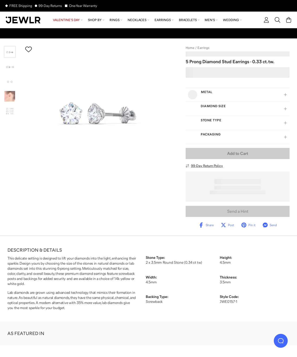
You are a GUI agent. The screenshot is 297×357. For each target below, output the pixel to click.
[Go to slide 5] (10, 111)
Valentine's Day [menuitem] (68, 20)
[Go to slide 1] (10, 52)
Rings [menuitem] (116, 20)
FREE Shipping (20, 5)
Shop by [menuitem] (96, 20)
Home (190, 47)
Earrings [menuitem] (164, 20)
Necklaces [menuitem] (138, 20)
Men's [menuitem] (211, 20)
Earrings (203, 47)
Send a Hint (237, 211)
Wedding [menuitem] (232, 20)
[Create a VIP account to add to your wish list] (28, 49)
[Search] (277, 20)
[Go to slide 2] (10, 67)
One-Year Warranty (83, 5)
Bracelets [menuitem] (189, 20)
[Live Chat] (281, 341)
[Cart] (288, 20)
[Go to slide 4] (10, 96)
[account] (266, 20)
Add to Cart (237, 153)
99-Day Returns (50, 5)
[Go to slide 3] (10, 81)
